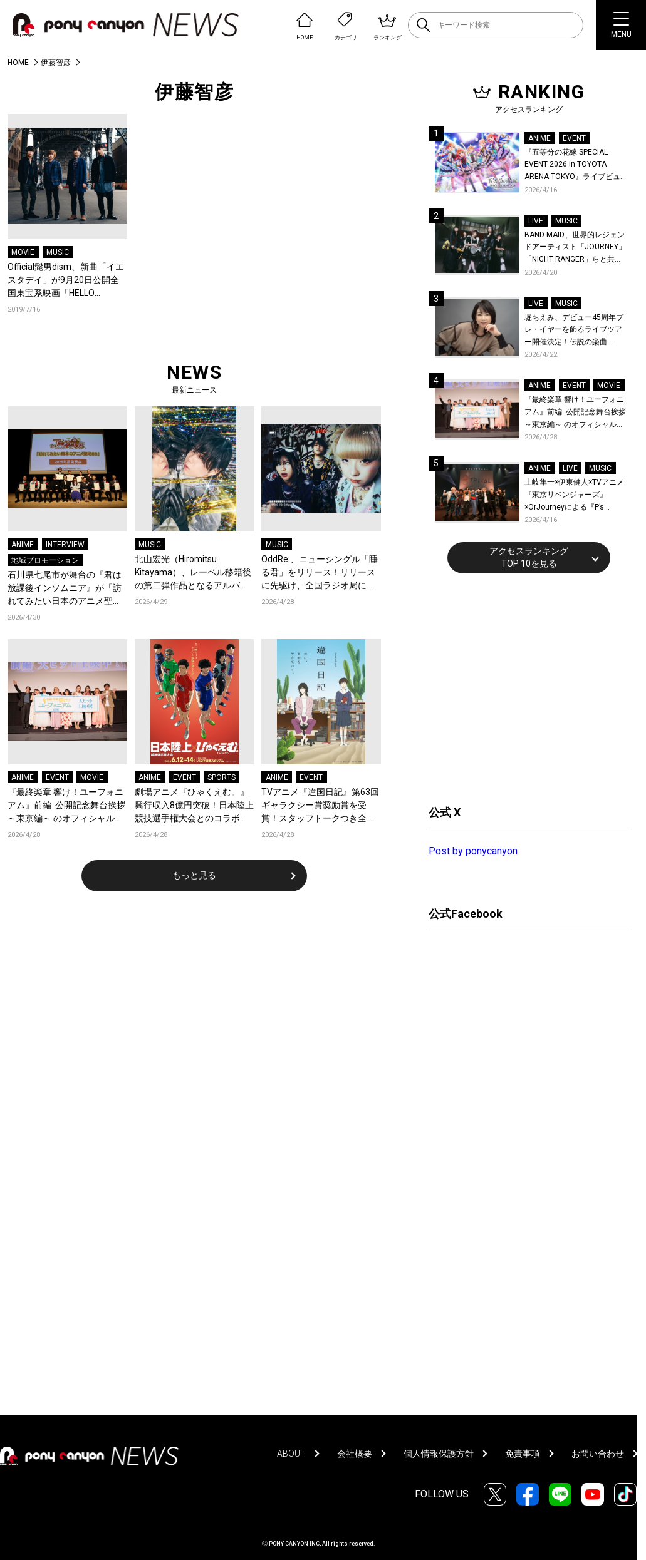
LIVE (535, 221)
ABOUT (291, 1454)
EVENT (57, 777)
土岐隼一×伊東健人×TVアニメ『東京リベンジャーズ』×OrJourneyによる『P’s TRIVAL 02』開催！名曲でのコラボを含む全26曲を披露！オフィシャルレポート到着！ (576, 495)
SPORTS (221, 777)
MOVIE (22, 252)
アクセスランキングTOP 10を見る (528, 557)
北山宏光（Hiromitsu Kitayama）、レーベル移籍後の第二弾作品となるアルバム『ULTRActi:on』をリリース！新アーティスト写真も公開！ (194, 573)
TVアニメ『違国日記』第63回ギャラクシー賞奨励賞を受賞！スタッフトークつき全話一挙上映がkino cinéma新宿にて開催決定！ (320, 806)
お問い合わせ (597, 1454)
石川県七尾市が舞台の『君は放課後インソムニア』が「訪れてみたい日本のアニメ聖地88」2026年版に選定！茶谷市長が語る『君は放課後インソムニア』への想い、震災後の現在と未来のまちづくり (66, 589)
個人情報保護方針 (439, 1454)
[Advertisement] (523, 687)
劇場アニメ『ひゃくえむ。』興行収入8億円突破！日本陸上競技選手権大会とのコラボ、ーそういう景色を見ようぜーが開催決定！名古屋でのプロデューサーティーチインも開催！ (194, 806)
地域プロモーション (45, 560)
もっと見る (194, 875)
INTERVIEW (65, 544)
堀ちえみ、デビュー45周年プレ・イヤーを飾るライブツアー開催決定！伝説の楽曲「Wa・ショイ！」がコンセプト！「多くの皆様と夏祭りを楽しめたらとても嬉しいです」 (575, 331)
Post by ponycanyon (473, 851)
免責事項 (522, 1454)
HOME (18, 62)
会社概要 (354, 1454)
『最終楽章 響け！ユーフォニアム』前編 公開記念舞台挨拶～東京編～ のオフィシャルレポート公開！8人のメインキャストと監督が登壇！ (67, 806)
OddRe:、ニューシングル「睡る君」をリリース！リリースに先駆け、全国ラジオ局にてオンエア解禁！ (319, 573)
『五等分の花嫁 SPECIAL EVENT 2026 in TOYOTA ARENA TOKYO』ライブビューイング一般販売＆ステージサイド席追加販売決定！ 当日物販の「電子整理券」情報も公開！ (576, 165)
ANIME (22, 544)
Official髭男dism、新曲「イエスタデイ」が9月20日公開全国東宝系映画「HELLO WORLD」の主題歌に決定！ (66, 281)
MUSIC (57, 252)
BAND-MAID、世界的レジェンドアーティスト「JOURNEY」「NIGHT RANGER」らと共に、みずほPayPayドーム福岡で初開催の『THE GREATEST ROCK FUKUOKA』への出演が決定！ (575, 248)
